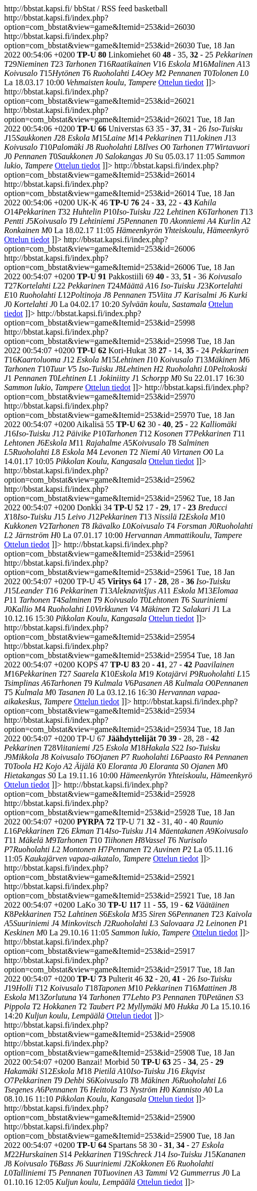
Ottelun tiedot (181, 82)
